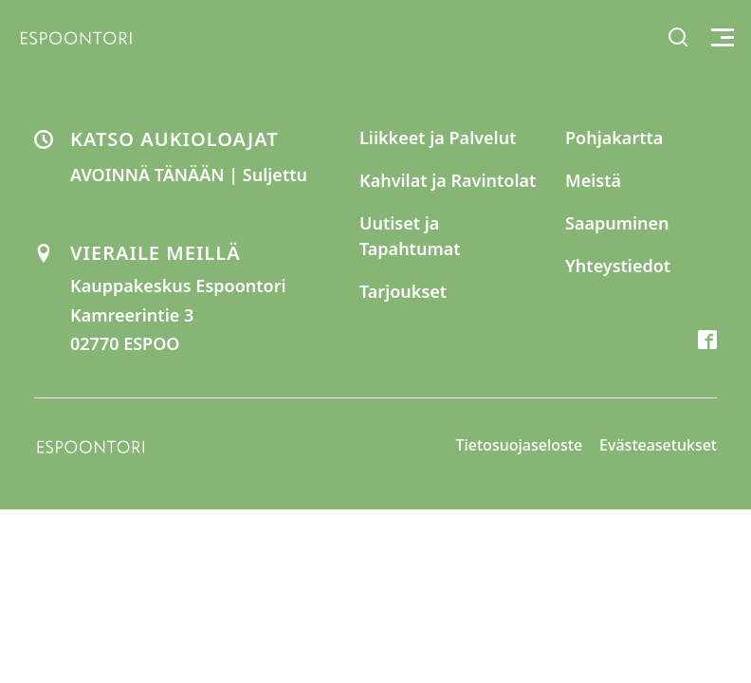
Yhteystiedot (617, 265)
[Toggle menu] (720, 37)
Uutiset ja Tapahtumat (410, 236)
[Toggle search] (678, 37)
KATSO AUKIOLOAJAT (174, 139)
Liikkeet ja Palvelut (438, 137)
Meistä (593, 180)
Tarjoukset (403, 291)
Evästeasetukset (658, 444)
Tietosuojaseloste (519, 444)
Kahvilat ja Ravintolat (447, 180)
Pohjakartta (614, 137)
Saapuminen (617, 223)
